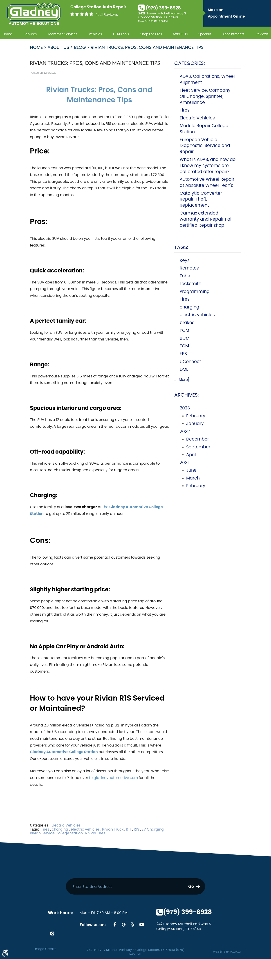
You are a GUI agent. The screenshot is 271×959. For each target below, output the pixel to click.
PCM (184, 330)
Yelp (132, 924)
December (197, 439)
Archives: (186, 395)
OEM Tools (121, 34)
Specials (204, 34)
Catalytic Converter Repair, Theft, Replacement (201, 199)
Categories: (189, 63)
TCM (184, 346)
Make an (238, 14)
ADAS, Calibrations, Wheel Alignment (207, 79)
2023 (185, 408)
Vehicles (95, 34)
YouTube (141, 924)
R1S (136, 829)
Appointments (233, 34)
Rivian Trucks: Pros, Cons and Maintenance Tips (147, 47)
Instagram (52, 933)
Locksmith (190, 284)
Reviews (262, 34)
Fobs (185, 276)
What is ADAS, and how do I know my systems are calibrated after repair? (207, 166)
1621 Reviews (107, 14)
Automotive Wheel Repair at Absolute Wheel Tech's (207, 182)
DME (184, 369)
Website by (227, 951)
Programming (195, 292)
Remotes (189, 268)
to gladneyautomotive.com (113, 778)
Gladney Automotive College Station (64, 752)
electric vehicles (85, 829)
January (195, 424)
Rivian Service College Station (56, 833)
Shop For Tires (151, 34)
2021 (184, 463)
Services (30, 34)
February (195, 416)
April (191, 455)
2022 (185, 431)
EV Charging (153, 829)
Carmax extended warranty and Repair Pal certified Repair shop (205, 219)
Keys (185, 260)
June (191, 470)
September (198, 447)
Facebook (114, 924)
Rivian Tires (95, 833)
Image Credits (45, 949)
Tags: (181, 247)
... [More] (181, 379)
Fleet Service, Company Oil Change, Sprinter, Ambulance (205, 96)
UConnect (190, 362)
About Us (180, 34)
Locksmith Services (62, 34)
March (193, 478)
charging (60, 829)
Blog (80, 47)
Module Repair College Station (204, 129)
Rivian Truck (112, 829)
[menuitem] (7, 33)
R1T (128, 829)
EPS (183, 354)
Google (123, 924)
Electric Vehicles (66, 825)
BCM (184, 338)
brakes (187, 323)
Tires (45, 829)
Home (7, 34)
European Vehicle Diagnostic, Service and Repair (205, 146)
